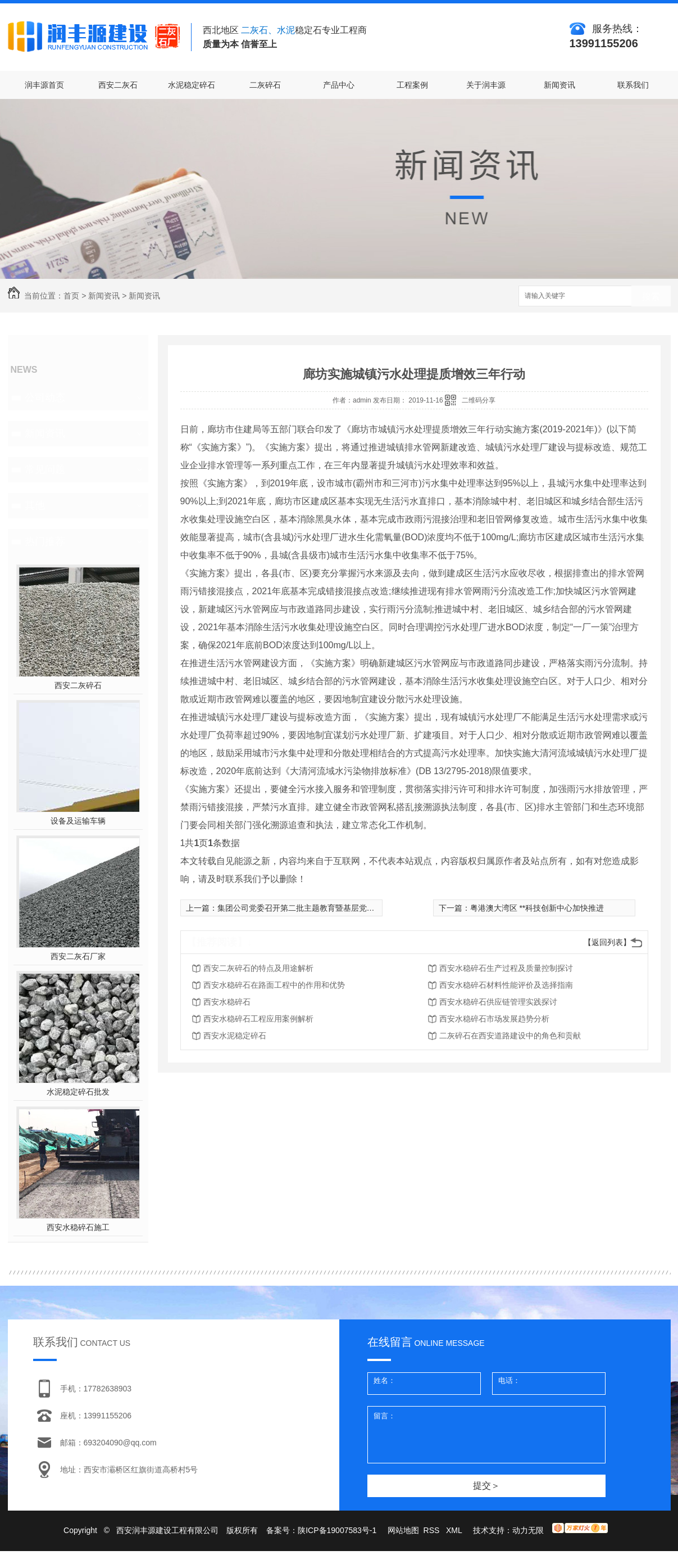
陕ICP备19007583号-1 (337, 1530)
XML (455, 1530)
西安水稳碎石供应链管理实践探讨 (498, 1001)
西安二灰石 (118, 84)
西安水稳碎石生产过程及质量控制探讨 (506, 968)
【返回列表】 (607, 942)
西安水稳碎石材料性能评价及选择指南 (506, 984)
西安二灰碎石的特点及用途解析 (258, 968)
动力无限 (528, 1530)
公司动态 (45, 397)
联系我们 (633, 84)
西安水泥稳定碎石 (234, 1035)
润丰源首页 (44, 84)
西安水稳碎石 (227, 1001)
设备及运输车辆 (78, 820)
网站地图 (403, 1530)
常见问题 (45, 469)
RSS (433, 1530)
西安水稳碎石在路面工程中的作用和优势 (274, 984)
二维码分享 (478, 400)
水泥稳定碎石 (191, 84)
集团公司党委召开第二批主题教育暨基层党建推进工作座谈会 (323, 907)
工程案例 (412, 84)
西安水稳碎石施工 (78, 1227)
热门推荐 (45, 541)
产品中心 (338, 84)
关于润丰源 (486, 84)
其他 (35, 505)
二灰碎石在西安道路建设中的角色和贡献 (510, 1035)
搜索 (651, 296)
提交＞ (486, 1485)
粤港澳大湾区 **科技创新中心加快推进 (537, 907)
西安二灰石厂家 (78, 956)
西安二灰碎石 (78, 685)
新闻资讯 (559, 84)
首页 (71, 295)
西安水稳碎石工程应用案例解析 (258, 1018)
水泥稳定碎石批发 (78, 1091)
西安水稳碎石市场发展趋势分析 (494, 1018)
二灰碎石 (265, 84)
